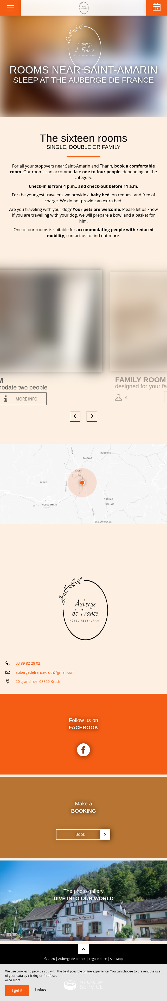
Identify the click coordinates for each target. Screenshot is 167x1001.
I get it (17, 990)
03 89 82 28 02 (28, 663)
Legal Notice (98, 959)
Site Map (116, 959)
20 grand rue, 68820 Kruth (38, 681)
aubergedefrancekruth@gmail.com (45, 672)
